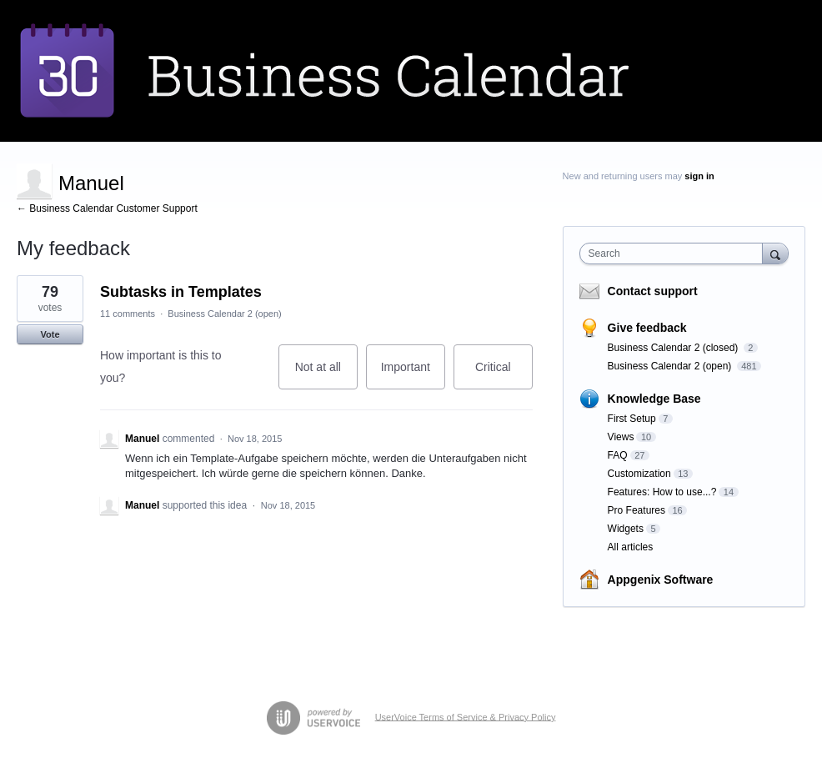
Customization (639, 473)
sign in (699, 176)
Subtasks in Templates (181, 292)
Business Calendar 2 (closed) (674, 348)
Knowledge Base (654, 398)
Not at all (326, 374)
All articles (631, 547)
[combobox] (675, 253)
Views (621, 437)
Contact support (653, 291)
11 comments (127, 314)
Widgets (626, 529)
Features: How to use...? (662, 492)
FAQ (618, 455)
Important (413, 374)
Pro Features (636, 510)
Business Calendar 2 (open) (224, 314)
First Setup (632, 418)
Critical (504, 374)
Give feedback (647, 327)
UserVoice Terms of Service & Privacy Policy (465, 716)
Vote (49, 334)
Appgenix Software (661, 579)
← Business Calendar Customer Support (107, 208)
